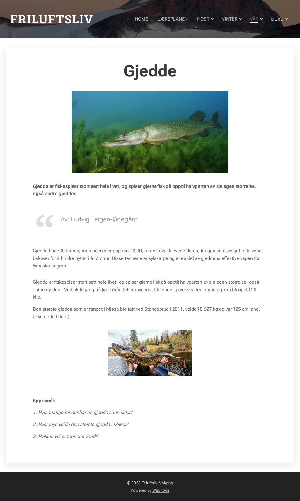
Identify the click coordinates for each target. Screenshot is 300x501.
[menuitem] (146, 19)
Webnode (160, 490)
